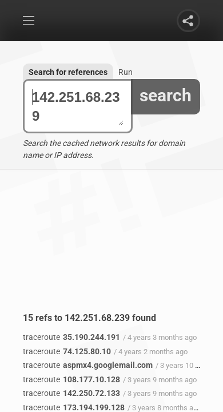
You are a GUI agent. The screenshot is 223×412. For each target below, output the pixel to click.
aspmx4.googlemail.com (88, 365)
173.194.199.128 (74, 407)
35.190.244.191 (71, 337)
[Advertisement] (111, 249)
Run (125, 72)
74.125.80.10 (67, 351)
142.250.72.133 (71, 393)
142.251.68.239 (78, 106)
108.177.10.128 (71, 379)
